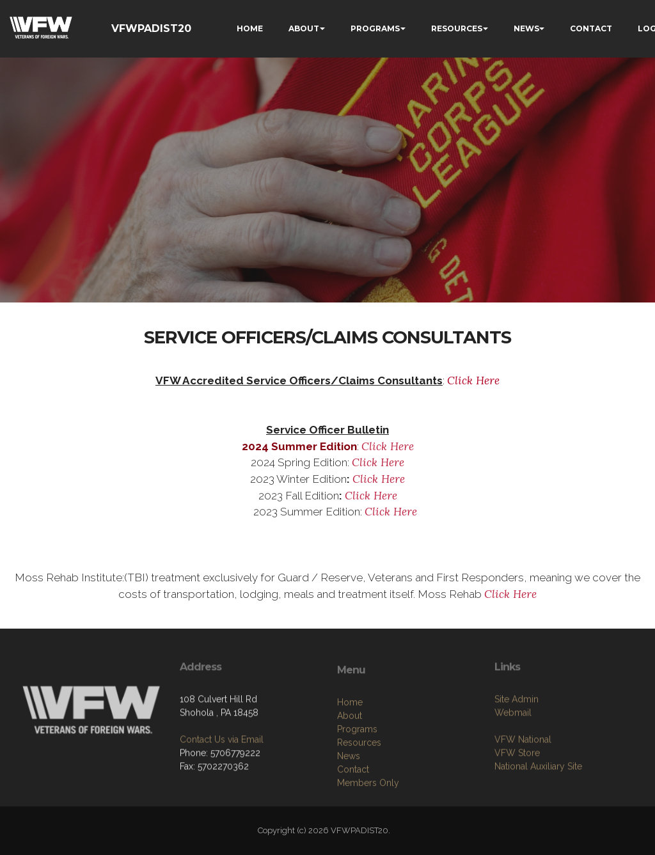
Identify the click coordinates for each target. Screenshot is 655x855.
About (349, 759)
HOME (250, 28)
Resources (359, 786)
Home (350, 746)
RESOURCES (456, 28)
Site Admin (516, 734)
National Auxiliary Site (538, 801)
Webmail (513, 747)
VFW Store (517, 788)
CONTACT (591, 28)
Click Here (473, 380)
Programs (357, 772)
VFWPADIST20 (151, 28)
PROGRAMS (375, 28)
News (348, 799)
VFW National (522, 774)
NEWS (526, 28)
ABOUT (303, 28)
